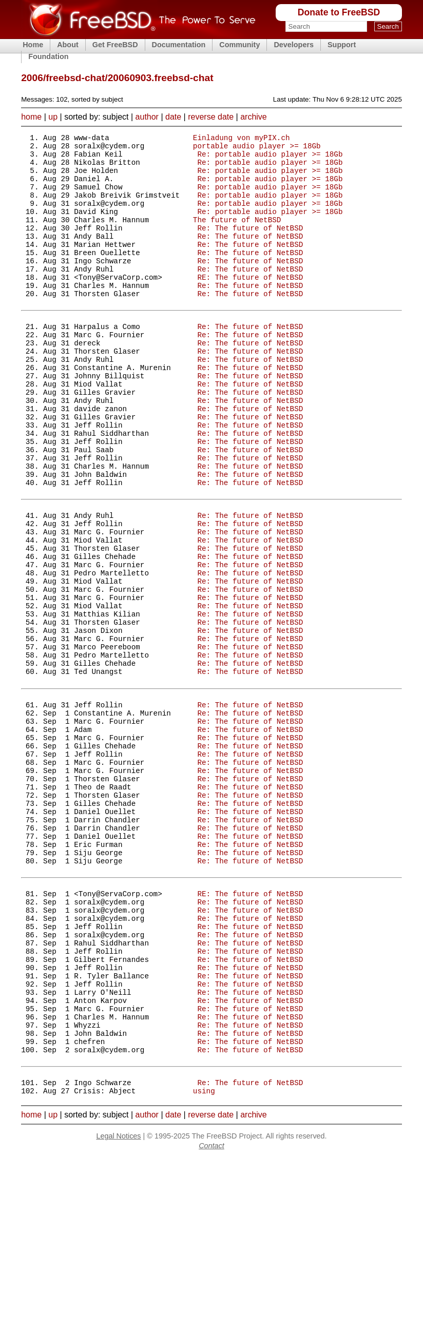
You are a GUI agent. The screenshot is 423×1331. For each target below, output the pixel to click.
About (68, 45)
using (204, 1263)
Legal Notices (118, 1308)
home (31, 116)
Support (342, 45)
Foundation (48, 56)
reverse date (211, 116)
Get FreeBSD (115, 45)
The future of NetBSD (237, 236)
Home (33, 45)
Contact (211, 1318)
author (147, 116)
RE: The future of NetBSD (250, 305)
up (52, 116)
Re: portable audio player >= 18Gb (269, 158)
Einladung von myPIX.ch (241, 139)
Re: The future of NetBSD (250, 246)
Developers (294, 45)
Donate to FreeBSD (339, 12)
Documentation (179, 45)
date (173, 116)
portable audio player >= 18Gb (257, 148)
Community (239, 45)
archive (253, 116)
